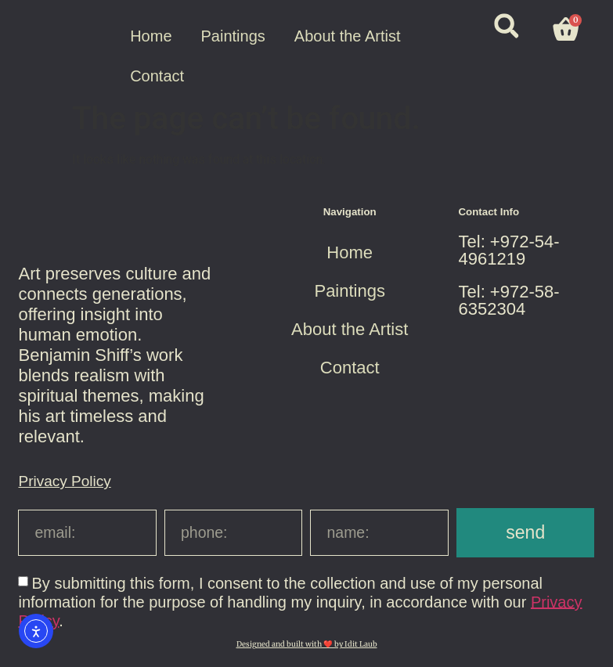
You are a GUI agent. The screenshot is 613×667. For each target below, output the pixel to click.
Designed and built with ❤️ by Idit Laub (306, 644)
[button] (506, 26)
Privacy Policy (64, 481)
